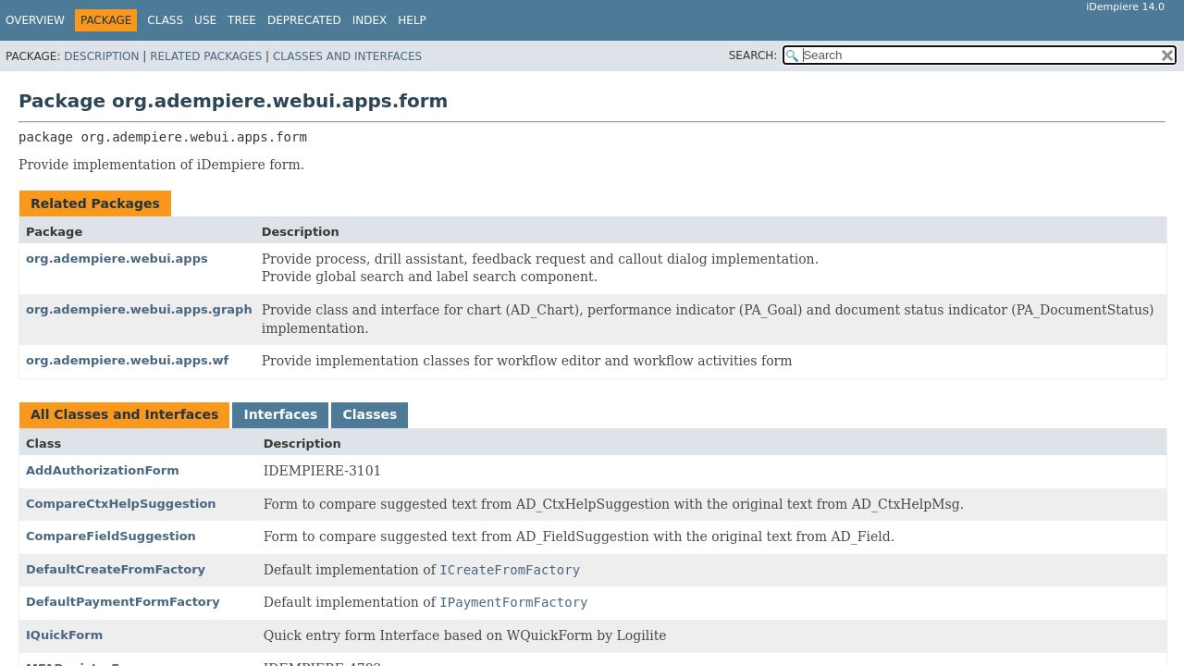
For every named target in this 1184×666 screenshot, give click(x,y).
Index (370, 20)
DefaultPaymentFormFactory (123, 602)
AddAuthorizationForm (102, 470)
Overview (35, 20)
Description (101, 56)
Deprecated (304, 20)
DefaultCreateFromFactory (115, 569)
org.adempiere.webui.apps (117, 258)
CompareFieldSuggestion (111, 536)
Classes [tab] (369, 414)
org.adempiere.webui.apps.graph (139, 309)
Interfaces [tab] (280, 414)
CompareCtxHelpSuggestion (121, 504)
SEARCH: (753, 55)
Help (412, 20)
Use (205, 20)
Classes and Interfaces (347, 56)
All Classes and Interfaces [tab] (124, 414)
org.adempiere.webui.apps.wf (127, 360)
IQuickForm (64, 635)
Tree (242, 20)
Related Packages (206, 56)
